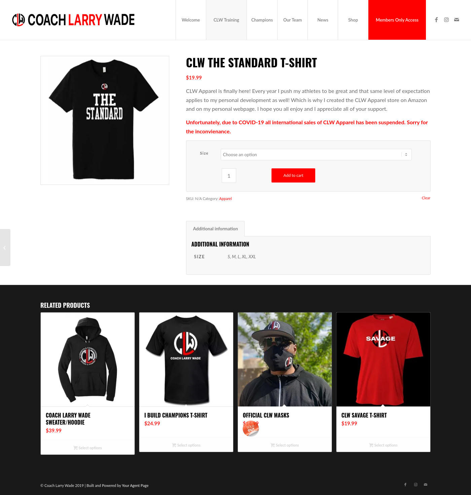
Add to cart (293, 175)
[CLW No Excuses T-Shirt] (5, 247)
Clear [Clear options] (426, 198)
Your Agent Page (135, 485)
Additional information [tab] (215, 228)
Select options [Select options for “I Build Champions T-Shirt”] (186, 446)
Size (204, 153)
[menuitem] (191, 20)
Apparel (225, 198)
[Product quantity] (229, 175)
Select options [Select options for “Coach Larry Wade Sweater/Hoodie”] (87, 448)
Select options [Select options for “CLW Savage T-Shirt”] (383, 446)
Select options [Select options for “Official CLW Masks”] (284, 446)
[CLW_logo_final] (73, 20)
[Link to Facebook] (436, 19)
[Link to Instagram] (446, 19)
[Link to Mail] (456, 19)
